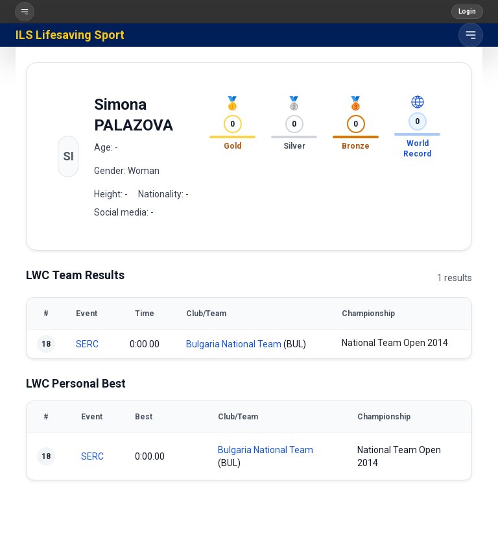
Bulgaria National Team (233, 344)
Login (467, 11)
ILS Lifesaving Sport (70, 35)
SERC (87, 344)
